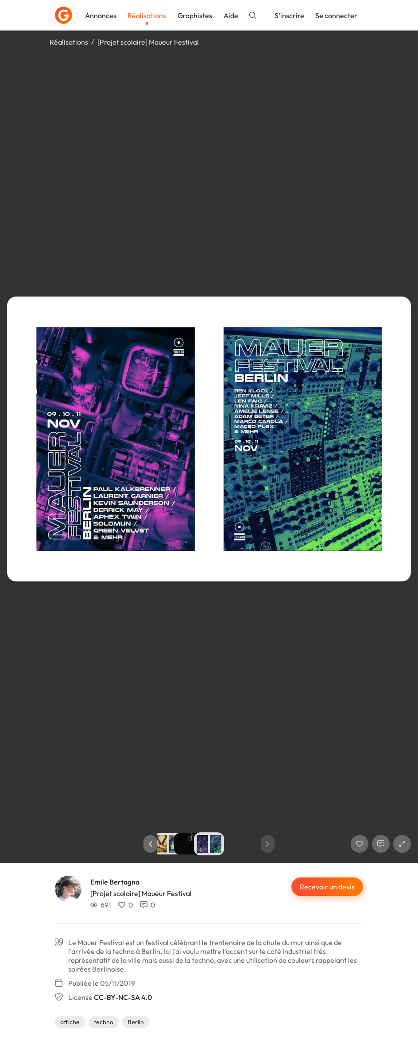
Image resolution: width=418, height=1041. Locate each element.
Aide (231, 15)
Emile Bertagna (114, 881)
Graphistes (195, 15)
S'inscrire (289, 15)
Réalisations (147, 15)
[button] (150, 844)
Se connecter (336, 15)
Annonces (100, 15)
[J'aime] (359, 844)
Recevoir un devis (327, 886)
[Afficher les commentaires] (381, 844)
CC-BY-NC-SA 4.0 (123, 997)
